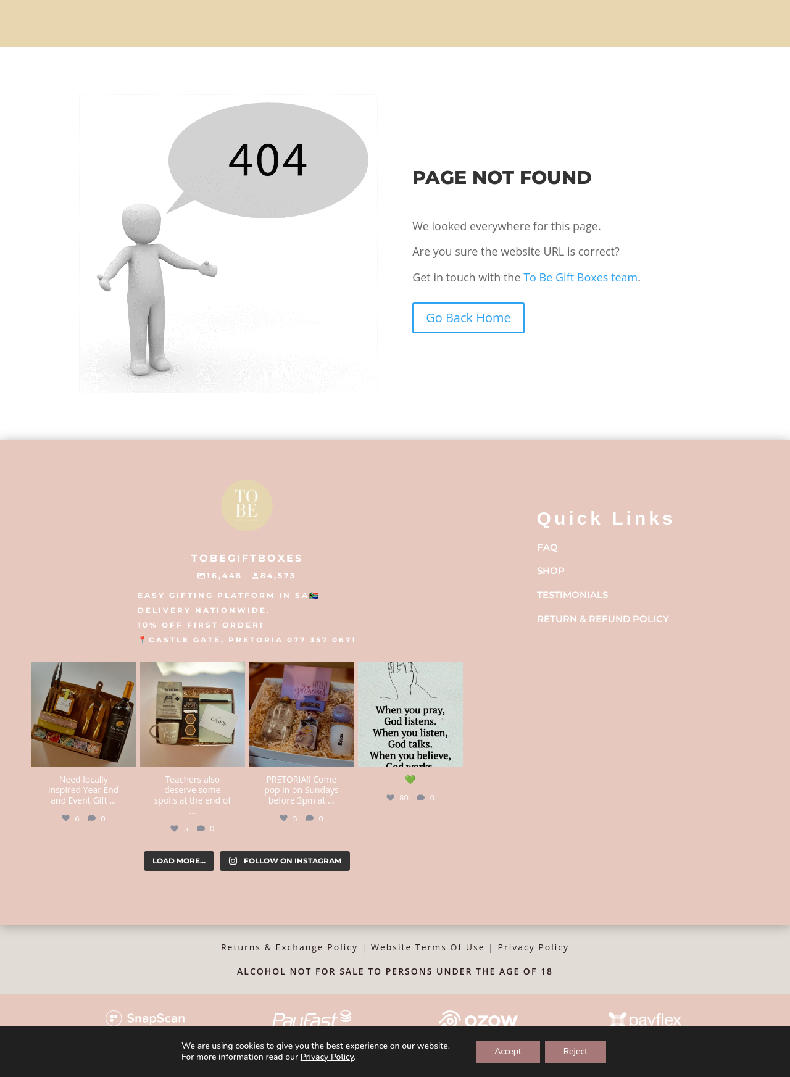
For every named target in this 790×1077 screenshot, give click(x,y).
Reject (575, 1051)
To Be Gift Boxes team (579, 277)
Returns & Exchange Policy (289, 947)
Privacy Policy (533, 947)
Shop (551, 570)
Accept (508, 1051)
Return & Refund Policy (603, 619)
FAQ (547, 547)
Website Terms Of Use (428, 947)
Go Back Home (468, 317)
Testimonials (572, 595)
